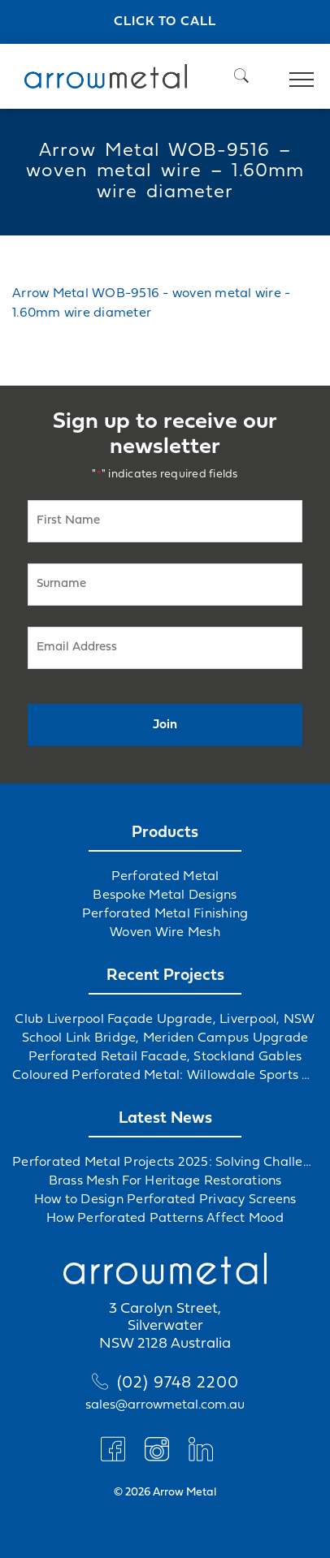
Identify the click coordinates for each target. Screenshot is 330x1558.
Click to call (165, 21)
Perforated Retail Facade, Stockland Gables (165, 1057)
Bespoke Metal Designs (165, 895)
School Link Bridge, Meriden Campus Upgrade (165, 1038)
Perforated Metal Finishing (165, 914)
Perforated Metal (165, 876)
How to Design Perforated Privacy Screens (165, 1199)
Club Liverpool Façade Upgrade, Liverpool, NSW (165, 1019)
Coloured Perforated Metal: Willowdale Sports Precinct (165, 1075)
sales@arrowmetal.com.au (165, 1405)
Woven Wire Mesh (165, 932)
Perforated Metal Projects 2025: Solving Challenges (165, 1162)
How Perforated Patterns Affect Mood (165, 1218)
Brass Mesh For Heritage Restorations (165, 1181)
